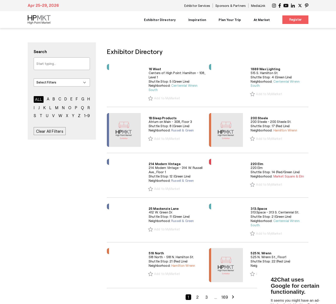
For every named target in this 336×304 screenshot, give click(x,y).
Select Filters (46, 82)
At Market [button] (262, 20)
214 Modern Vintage (165, 164)
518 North (156, 253)
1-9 (87, 115)
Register (295, 19)
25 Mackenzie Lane (164, 208)
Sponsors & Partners (230, 5)
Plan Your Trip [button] (230, 20)
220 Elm (257, 164)
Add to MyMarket (167, 98)
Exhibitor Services (197, 5)
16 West (155, 69)
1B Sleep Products (163, 118)
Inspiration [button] (197, 20)
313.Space (259, 208)
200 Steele (259, 118)
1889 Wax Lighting (265, 69)
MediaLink (258, 5)
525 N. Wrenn (261, 253)
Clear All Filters (49, 131)
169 (224, 297)
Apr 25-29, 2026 (43, 5)
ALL (38, 99)
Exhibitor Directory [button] (160, 20)
